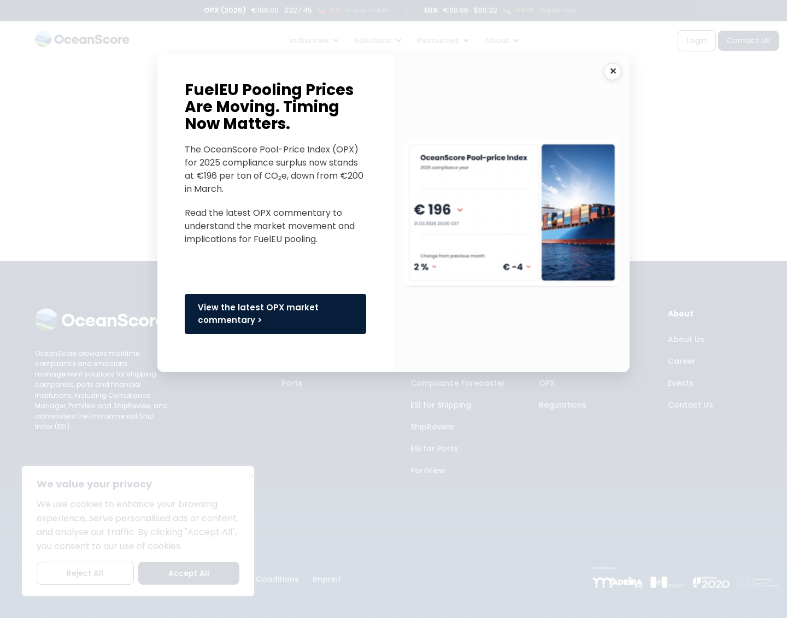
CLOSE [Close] (612, 71)
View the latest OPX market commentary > (258, 314)
